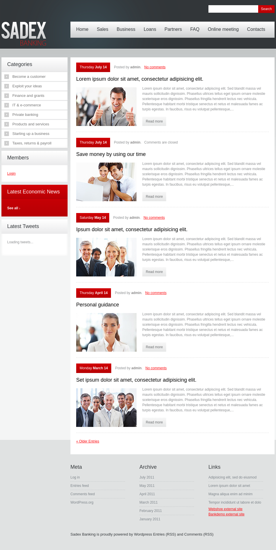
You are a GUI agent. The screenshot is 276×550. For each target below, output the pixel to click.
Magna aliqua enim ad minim (230, 494)
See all (12, 208)
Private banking (25, 114)
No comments (155, 67)
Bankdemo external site (226, 514)
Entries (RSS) (164, 534)
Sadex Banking (82, 534)
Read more (154, 121)
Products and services (30, 124)
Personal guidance (97, 305)
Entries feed (79, 486)
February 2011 (150, 511)
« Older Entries (87, 441)
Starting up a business (30, 133)
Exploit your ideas (27, 86)
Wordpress (143, 534)
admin (135, 67)
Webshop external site (225, 509)
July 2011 (146, 477)
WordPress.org (81, 502)
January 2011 (149, 519)
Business (127, 25)
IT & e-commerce (26, 105)
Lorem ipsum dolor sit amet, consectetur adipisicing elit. (139, 79)
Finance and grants (28, 95)
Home (83, 25)
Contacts (257, 25)
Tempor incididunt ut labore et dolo (234, 502)
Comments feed (82, 494)
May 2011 (147, 486)
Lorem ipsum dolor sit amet (229, 486)
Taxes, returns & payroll (31, 143)
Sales (104, 25)
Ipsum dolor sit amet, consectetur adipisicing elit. (131, 229)
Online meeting (225, 25)
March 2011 (148, 502)
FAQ (196, 25)
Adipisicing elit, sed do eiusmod (232, 477)
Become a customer (29, 76)
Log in (75, 477)
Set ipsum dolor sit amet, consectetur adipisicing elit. (136, 380)
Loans (151, 25)
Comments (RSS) (199, 534)
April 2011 (147, 494)
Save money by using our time (111, 154)
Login (11, 174)
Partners (174, 25)
